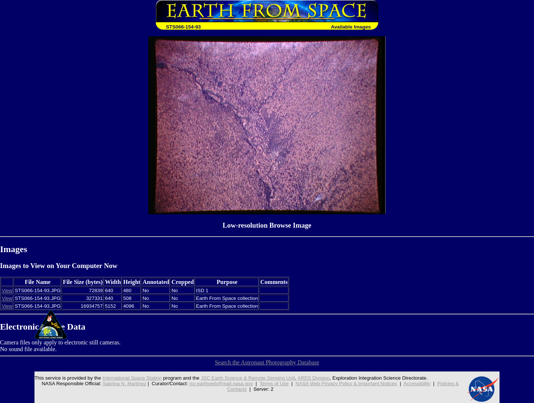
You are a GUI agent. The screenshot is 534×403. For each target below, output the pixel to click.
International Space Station (132, 378)
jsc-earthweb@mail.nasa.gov (221, 383)
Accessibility (417, 383)
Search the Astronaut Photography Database (267, 362)
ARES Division (313, 378)
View (7, 290)
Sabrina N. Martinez (124, 383)
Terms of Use (274, 383)
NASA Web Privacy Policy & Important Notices (346, 383)
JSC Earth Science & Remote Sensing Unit (248, 378)
